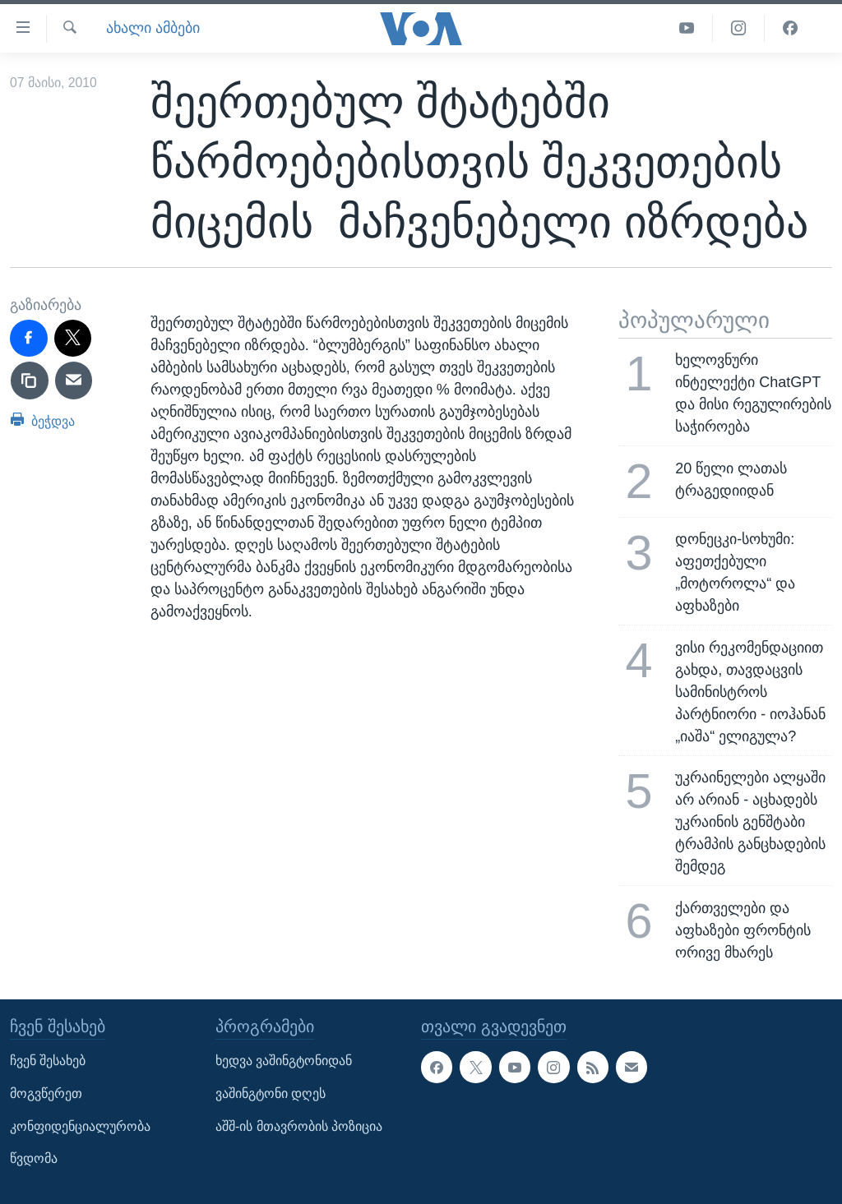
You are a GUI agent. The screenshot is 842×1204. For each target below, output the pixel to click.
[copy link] (30, 380)
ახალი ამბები (153, 28)
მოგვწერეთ (46, 1093)
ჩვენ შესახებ (48, 1061)
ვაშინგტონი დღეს (270, 1093)
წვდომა (34, 1158)
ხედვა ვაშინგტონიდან (283, 1061)
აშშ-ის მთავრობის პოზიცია (298, 1125)
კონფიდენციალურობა (80, 1125)
